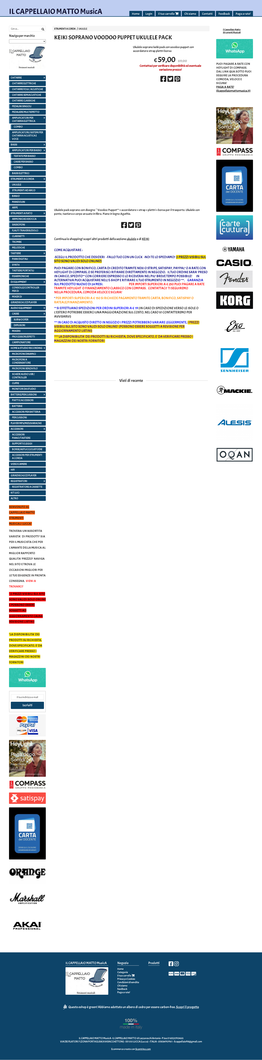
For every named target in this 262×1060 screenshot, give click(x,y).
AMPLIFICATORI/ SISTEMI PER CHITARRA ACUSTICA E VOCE (27, 136)
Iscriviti (27, 705)
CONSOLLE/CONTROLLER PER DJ (25, 289)
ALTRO (14, 498)
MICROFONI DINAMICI (24, 354)
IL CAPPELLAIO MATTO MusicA (55, 11)
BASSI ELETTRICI (20, 173)
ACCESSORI (17, 429)
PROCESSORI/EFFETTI (23, 336)
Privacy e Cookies (126, 979)
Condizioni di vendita (128, 982)
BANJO (16, 196)
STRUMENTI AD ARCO (23, 190)
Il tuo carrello (168, 14)
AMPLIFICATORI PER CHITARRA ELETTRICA (23, 119)
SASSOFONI (18, 224)
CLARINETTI (18, 236)
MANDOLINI (18, 202)
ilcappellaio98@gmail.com (188, 1041)
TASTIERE (16, 253)
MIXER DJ (17, 296)
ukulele (131, 239)
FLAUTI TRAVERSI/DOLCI (25, 230)
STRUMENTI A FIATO (21, 213)
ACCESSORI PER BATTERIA (26, 411)
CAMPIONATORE (21, 342)
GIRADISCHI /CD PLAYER (24, 302)
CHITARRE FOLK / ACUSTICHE (27, 89)
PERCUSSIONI (19, 417)
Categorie (122, 972)
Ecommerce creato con (131, 1049)
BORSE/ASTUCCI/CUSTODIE (27, 449)
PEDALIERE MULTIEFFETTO (25, 112)
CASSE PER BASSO (23, 162)
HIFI (13, 469)
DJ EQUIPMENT (19, 282)
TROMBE (17, 242)
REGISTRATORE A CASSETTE (27, 487)
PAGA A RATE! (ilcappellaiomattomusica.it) (233, 89)
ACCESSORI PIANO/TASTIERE (21, 436)
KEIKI (145, 239)
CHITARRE (16, 78)
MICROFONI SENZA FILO (25, 368)
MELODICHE (18, 247)
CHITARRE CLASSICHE (23, 100)
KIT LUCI (15, 492)
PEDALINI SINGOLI (21, 106)
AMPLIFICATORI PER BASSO (27, 150)
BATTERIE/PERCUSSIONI (24, 394)
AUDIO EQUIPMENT (21, 308)
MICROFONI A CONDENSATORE (21, 361)
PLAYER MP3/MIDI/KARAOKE (26, 423)
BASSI (14, 144)
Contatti (207, 14)
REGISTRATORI (19, 481)
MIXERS (16, 331)
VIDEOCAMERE (19, 464)
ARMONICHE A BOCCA (24, 219)
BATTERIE (17, 406)
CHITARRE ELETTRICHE (24, 83)
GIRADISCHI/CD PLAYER (23, 475)
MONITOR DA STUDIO (24, 389)
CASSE (15, 314)
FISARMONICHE (20, 276)
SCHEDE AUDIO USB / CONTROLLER (23, 376)
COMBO (18, 126)
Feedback (224, 14)
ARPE (15, 207)
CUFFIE (15, 383)
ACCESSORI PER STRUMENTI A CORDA (27, 456)
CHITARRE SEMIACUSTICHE (26, 95)
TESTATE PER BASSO (25, 156)
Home (136, 14)
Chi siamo (190, 14)
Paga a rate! (243, 14)
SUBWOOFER (21, 319)
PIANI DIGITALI (20, 259)
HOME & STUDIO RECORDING (26, 348)
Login (148, 14)
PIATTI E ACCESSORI (23, 400)
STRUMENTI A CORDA (65, 28)
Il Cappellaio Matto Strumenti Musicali (232, 31)
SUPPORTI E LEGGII (22, 443)
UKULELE (83, 28)
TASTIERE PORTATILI (23, 270)
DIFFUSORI (19, 325)
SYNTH (16, 265)
